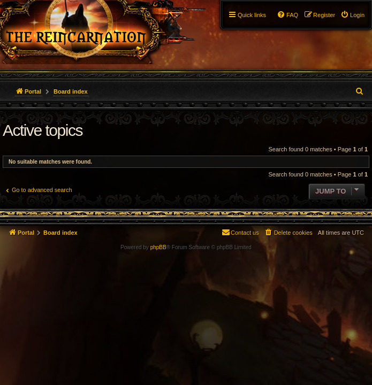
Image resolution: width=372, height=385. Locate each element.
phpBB (158, 247)
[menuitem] (352, 15)
